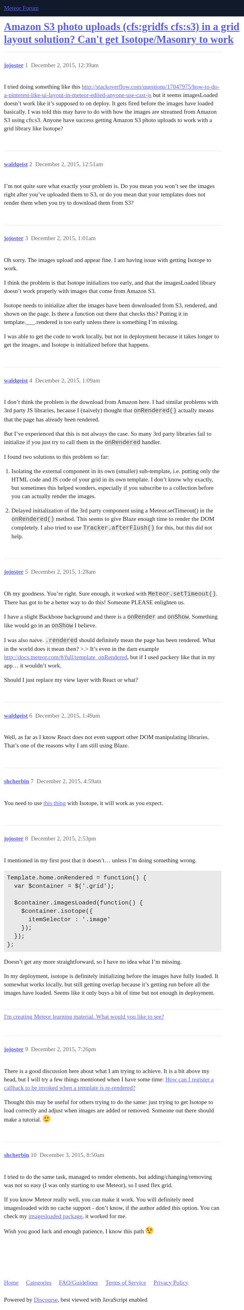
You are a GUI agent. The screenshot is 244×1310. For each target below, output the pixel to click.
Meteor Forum (21, 8)
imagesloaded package (55, 1216)
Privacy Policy (170, 1282)
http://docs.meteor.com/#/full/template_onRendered (65, 657)
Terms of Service (125, 1282)
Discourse (46, 1299)
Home (11, 1282)
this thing (54, 803)
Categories (38, 1282)
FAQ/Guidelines (78, 1282)
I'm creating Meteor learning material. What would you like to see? (84, 1016)
